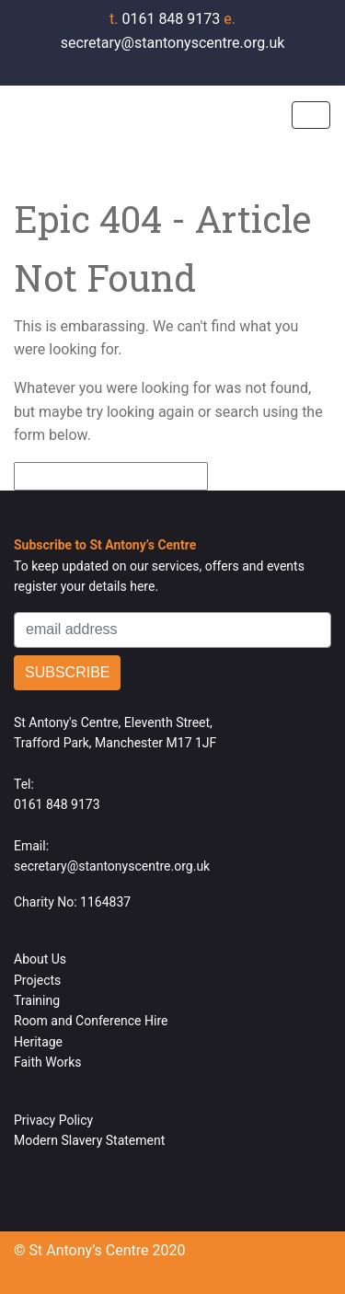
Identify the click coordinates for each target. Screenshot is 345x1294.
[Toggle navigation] (311, 115)
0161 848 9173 (166, 19)
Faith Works (48, 1062)
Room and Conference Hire (90, 1020)
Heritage (38, 1041)
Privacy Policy (53, 1120)
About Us (40, 959)
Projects (37, 980)
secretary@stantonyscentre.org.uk (112, 866)
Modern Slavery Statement (89, 1140)
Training (37, 1000)
